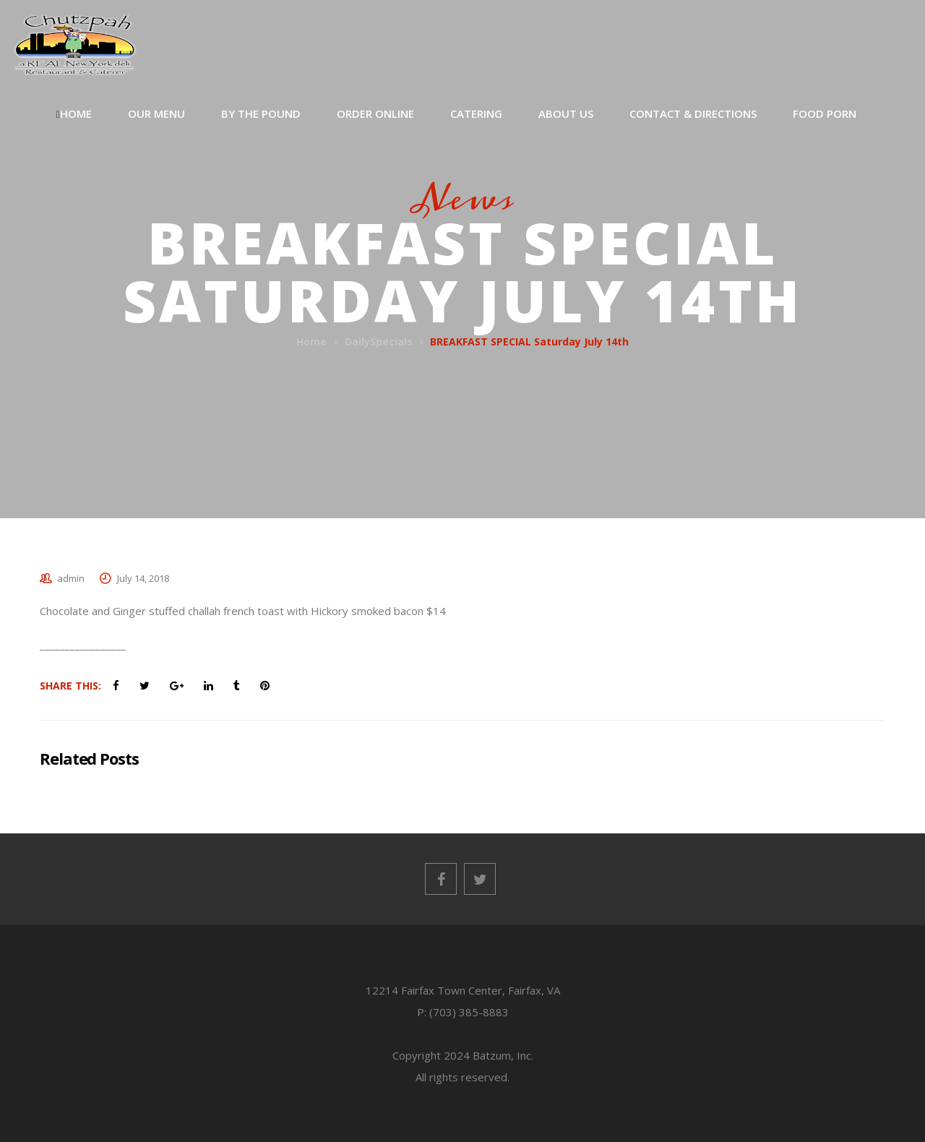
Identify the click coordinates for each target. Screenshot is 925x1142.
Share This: (70, 685)
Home (311, 341)
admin (71, 578)
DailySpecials (379, 341)
